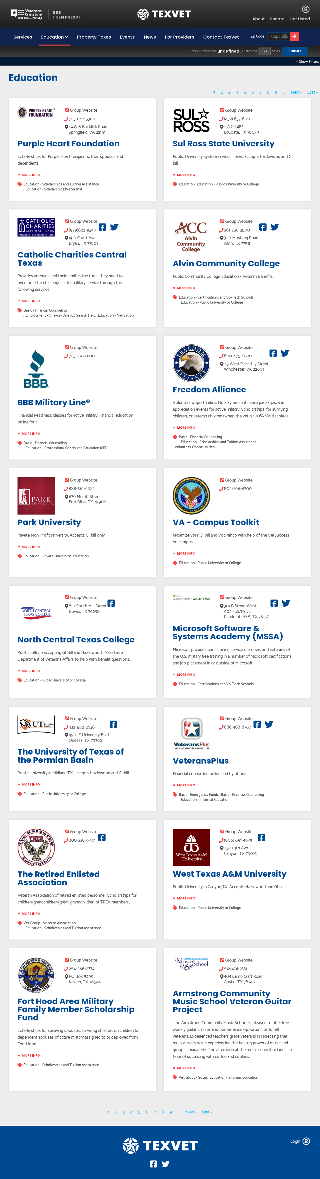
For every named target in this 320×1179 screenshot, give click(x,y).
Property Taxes (94, 37)
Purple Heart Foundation (69, 143)
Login (306, 9)
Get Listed (300, 19)
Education (52, 37)
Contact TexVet (221, 37)
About (258, 19)
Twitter (113, 227)
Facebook (102, 227)
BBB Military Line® (54, 402)
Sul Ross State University (223, 143)
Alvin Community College (226, 263)
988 (56, 13)
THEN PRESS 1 (66, 17)
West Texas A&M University (229, 873)
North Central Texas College (76, 639)
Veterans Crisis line (29, 14)
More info (31, 175)
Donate (277, 19)
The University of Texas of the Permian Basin (71, 755)
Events (127, 37)
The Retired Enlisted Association (59, 878)
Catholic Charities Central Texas (72, 258)
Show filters (307, 62)
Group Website (83, 110)
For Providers (179, 37)
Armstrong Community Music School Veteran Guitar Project (232, 1001)
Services (23, 37)
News (150, 37)
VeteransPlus (201, 760)
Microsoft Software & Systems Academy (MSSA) (228, 632)
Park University (49, 522)
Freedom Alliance (209, 389)
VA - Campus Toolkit (216, 522)
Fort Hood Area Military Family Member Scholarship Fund (76, 1009)
